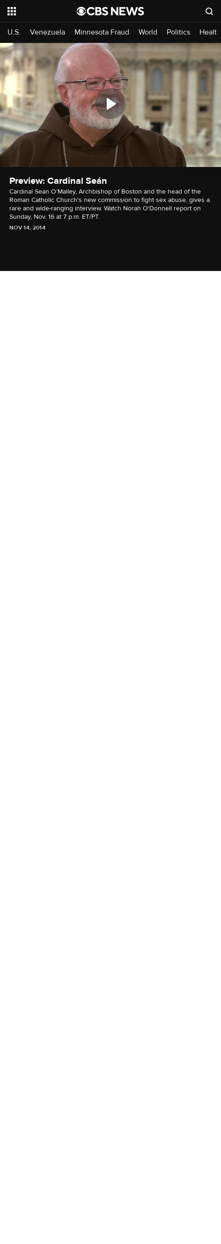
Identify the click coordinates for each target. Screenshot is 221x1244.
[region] (110, 105)
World (148, 32)
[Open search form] (209, 11)
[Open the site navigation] (41, 11)
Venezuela (47, 32)
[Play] (110, 103)
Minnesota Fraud (101, 32)
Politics (178, 32)
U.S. (14, 32)
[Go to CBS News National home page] (110, 11)
